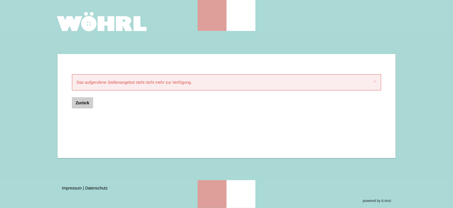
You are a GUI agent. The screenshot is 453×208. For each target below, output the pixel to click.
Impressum (72, 188)
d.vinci (386, 201)
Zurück (82, 103)
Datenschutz (96, 188)
